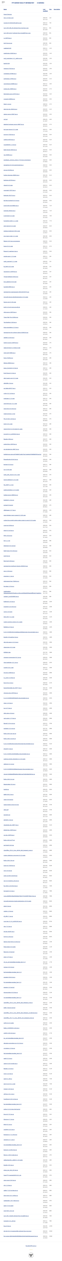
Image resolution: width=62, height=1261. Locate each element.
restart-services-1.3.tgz (9, 413)
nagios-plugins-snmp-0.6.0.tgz (11, 804)
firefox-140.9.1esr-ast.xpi (10, 733)
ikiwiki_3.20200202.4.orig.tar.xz (11, 1028)
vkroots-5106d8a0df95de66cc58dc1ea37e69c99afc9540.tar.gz (19, 774)
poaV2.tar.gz (7, 556)
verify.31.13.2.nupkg (9, 1023)
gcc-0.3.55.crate (8, 469)
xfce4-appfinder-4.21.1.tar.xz (11, 662)
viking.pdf (6, 809)
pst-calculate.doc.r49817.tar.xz (11, 449)
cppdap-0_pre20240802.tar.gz (11, 596)
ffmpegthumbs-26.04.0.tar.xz (11, 459)
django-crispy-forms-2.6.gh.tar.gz (12, 941)
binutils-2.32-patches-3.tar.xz (11, 637)
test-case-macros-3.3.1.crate (11, 129)
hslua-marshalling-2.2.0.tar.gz (11, 327)
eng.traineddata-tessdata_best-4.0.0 (13, 1144)
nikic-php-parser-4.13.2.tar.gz (11, 642)
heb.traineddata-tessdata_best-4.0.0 (13, 1053)
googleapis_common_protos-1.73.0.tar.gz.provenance (17, 160)
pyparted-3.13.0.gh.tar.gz (10, 606)
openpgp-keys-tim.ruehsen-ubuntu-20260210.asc (16, 332)
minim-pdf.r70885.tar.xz (9, 353)
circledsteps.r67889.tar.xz (10, 73)
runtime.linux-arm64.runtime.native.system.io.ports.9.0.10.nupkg (20, 520)
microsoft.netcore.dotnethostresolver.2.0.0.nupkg (16, 297)
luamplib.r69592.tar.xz (9, 287)
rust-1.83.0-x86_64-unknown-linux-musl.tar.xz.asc (16, 28)
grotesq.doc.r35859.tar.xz (10, 89)
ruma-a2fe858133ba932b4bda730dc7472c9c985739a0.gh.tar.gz (20, 896)
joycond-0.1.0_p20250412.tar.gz (12, 434)
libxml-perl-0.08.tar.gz (9, 561)
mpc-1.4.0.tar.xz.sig (8, 17)
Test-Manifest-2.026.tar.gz (10, 322)
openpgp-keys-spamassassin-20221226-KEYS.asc (16, 292)
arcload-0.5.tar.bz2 (8, 505)
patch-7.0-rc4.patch (8, 1205)
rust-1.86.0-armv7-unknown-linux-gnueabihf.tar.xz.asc (17, 33)
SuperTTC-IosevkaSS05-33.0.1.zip (12, 1175)
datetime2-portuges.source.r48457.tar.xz (14, 124)
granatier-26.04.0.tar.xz (9, 977)
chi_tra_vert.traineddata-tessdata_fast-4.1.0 (15, 962)
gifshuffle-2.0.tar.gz (8, 383)
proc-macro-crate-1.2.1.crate (11, 236)
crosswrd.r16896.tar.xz (9, 99)
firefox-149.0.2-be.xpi (9, 860)
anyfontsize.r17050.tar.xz (10, 78)
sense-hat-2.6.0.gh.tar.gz (10, 408)
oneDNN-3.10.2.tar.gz (9, 1129)
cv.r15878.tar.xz (8, 38)
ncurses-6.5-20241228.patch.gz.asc (13, 23)
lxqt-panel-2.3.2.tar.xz (9, 891)
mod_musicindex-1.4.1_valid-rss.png (13, 58)
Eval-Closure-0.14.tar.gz (10, 373)
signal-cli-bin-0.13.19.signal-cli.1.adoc (13, 429)
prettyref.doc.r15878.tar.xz (10, 444)
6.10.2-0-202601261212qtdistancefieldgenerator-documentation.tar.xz (21, 632)
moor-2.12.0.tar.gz (8, 1073)
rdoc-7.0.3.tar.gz (8, 926)
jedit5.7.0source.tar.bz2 (9, 1007)
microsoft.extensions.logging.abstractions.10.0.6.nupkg (17, 901)
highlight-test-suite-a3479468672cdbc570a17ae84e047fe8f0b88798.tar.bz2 (22, 454)
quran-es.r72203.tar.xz (9, 865)
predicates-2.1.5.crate (9, 398)
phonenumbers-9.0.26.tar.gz (11, 992)
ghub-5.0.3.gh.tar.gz (9, 530)
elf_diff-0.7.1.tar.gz (8, 916)
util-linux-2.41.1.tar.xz (9, 1094)
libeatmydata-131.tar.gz (9, 784)
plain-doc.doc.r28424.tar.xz (10, 109)
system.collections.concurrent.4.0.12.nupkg (14, 855)
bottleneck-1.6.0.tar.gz (9, 601)
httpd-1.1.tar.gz (7, 104)
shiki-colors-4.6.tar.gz (9, 713)
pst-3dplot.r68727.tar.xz (9, 388)
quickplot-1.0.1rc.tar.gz (9, 728)
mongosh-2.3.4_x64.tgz (9, 1221)
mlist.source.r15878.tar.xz (10, 312)
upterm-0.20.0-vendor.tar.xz (10, 1063)
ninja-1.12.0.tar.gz (8, 703)
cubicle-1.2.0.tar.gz (8, 911)
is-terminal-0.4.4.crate (9, 215)
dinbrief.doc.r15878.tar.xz (10, 830)
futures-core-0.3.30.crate (10, 302)
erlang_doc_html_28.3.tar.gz (11, 1170)
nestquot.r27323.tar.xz (9, 68)
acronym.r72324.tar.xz (9, 134)
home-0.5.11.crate (8, 246)
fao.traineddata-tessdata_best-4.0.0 (12, 1104)
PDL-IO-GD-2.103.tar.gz (10, 419)
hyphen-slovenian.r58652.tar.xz (11, 175)
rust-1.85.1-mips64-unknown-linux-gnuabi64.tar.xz (16, 1216)
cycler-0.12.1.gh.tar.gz (9, 393)
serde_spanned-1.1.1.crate (10, 261)
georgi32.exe (7, 814)
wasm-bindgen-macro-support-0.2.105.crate (15, 515)
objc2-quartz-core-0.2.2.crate (11, 378)
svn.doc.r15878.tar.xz (9, 835)
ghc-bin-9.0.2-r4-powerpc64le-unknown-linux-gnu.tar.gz (17, 1231)
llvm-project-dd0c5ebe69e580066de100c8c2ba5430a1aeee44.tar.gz (21, 1236)
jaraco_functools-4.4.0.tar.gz (11, 368)
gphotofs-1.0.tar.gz (8, 820)
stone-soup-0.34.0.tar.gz (10, 1180)
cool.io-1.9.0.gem (8, 611)
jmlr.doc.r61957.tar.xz (9, 931)
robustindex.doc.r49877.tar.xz (11, 825)
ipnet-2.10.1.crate (8, 424)
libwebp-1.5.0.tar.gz (8, 1068)
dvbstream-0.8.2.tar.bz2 (10, 545)
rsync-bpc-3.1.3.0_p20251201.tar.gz (13, 921)
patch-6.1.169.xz (8, 1078)
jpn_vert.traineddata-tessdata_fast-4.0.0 (14, 1038)
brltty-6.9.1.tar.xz (8, 1124)
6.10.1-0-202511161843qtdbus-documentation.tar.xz (17, 754)
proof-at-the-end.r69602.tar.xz (11, 205)
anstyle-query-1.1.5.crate (10, 256)
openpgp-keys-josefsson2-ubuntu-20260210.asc (16, 566)
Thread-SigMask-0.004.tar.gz (11, 276)
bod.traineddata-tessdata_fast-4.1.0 (12, 972)
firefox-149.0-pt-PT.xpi (9, 840)
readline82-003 (7, 48)
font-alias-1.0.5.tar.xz (9, 586)
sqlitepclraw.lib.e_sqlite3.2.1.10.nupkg (13, 1160)
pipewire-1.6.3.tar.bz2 (9, 987)
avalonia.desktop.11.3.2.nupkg (11, 490)
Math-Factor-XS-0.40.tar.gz (10, 550)
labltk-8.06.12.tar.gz (8, 794)
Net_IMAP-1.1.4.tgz (8, 484)
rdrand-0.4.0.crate (8, 185)
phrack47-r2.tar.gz (8, 748)
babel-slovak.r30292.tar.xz (10, 149)
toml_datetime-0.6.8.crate (10, 281)
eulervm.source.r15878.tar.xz (11, 342)
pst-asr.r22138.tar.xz (9, 170)
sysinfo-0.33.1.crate (8, 667)
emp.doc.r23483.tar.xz (9, 672)
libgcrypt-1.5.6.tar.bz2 (9, 952)
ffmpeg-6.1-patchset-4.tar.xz (11, 251)
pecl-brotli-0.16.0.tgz (9, 845)
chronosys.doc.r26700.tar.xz (11, 693)
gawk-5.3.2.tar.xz (8, 1058)
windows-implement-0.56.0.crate (12, 231)
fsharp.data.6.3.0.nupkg (10, 946)
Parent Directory (8, 14)
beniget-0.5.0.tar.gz (8, 464)
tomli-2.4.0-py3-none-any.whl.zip (12, 307)
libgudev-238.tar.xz (8, 439)
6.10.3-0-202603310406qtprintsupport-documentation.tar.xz (18, 769)
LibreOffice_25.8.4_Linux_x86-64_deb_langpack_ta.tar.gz (18, 850)
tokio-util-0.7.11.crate (9, 616)
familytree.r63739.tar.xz (9, 180)
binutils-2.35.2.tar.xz (9, 1165)
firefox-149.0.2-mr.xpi (9, 779)
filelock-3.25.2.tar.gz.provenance (12, 241)
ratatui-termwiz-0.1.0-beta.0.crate (12, 347)
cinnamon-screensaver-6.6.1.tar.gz (12, 657)
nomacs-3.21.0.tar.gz (9, 967)
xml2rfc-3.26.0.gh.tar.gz (9, 1033)
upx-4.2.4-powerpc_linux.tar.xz (11, 880)
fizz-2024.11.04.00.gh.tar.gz (11, 886)
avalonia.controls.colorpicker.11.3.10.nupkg (14, 759)
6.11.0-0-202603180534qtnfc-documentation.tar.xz (16, 698)
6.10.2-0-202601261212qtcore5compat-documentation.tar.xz (19, 743)
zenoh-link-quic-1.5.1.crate (10, 403)
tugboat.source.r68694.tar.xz (11, 495)
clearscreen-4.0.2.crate (9, 647)
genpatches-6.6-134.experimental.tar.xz (13, 165)
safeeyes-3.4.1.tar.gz (9, 764)
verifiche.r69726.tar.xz (9, 139)
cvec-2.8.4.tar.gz (8, 870)
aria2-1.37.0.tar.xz (8, 957)
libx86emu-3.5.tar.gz (9, 627)
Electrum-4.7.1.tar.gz (9, 1119)
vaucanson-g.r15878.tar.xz (10, 271)
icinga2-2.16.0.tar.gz (9, 1089)
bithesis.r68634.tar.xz (9, 363)
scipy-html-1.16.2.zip (9, 1210)
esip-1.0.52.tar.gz (8, 571)
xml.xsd (5, 119)
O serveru (40, 3)
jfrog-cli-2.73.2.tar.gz (9, 1114)
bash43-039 (7, 63)
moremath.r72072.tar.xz (10, 190)
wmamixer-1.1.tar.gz (9, 576)
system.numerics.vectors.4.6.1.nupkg (13, 622)
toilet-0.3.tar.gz (7, 906)
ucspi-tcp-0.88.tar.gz (9, 525)
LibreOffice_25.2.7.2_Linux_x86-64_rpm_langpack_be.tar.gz (19, 1018)
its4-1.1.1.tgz (7, 540)
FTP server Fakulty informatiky (23, 3)
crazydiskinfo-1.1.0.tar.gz (10, 144)
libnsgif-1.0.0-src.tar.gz (9, 723)
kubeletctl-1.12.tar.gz (9, 500)
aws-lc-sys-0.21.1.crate (9, 1084)
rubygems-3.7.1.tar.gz (9, 1139)
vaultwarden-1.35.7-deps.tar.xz (11, 1200)
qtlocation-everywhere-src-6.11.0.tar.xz (13, 1043)
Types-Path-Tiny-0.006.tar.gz (11, 317)
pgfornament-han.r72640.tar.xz (11, 581)
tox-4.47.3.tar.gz (8, 708)
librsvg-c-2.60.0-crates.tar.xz (11, 1155)
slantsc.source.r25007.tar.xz (11, 114)
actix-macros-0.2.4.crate (10, 226)
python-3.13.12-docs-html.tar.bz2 (12, 1109)
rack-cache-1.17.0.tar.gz (10, 718)
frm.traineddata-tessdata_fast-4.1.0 (12, 982)
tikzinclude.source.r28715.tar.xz (11, 94)
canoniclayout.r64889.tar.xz (10, 83)
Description (57, 9)
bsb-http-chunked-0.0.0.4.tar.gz (11, 200)
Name (5, 9)
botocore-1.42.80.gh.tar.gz (10, 1150)
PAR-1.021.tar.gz (8, 535)
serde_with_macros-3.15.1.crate (12, 474)
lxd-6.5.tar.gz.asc (8, 43)
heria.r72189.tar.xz (8, 358)
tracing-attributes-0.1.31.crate (11, 479)
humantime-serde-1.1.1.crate (11, 221)
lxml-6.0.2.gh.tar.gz (8, 936)
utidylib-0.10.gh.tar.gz (9, 337)
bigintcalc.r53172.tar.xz (9, 195)
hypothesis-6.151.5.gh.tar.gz (11, 1099)
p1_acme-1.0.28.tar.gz (9, 677)
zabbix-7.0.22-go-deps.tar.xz (11, 1190)
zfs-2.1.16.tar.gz (8, 1185)
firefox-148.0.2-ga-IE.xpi (10, 738)
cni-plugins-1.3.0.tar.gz (9, 1048)
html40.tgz (6, 789)
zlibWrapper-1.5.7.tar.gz (10, 510)
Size (50, 9)
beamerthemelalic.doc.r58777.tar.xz (13, 688)
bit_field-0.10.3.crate (9, 266)
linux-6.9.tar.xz (7, 1226)
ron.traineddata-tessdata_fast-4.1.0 (12, 997)
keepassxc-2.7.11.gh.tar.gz (10, 1134)
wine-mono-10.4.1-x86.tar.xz (11, 1195)
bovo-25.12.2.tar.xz (8, 682)
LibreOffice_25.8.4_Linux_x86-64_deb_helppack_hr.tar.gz (18, 1002)
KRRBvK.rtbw (7, 652)
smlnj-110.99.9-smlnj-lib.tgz (10, 875)
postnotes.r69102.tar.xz (9, 210)
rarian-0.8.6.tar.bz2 (8, 799)
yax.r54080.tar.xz (8, 155)
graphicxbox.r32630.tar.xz (10, 53)
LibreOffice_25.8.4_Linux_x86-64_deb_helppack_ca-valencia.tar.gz (20, 1012)
